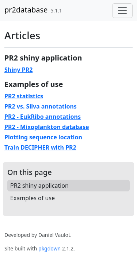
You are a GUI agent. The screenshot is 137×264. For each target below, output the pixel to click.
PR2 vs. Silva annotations (40, 106)
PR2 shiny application (39, 186)
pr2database (25, 10)
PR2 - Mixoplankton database (46, 127)
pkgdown (49, 248)
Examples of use (32, 198)
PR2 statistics (23, 96)
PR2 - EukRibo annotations (42, 117)
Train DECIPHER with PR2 (40, 147)
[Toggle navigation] (122, 10)
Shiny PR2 (18, 70)
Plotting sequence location (43, 137)
